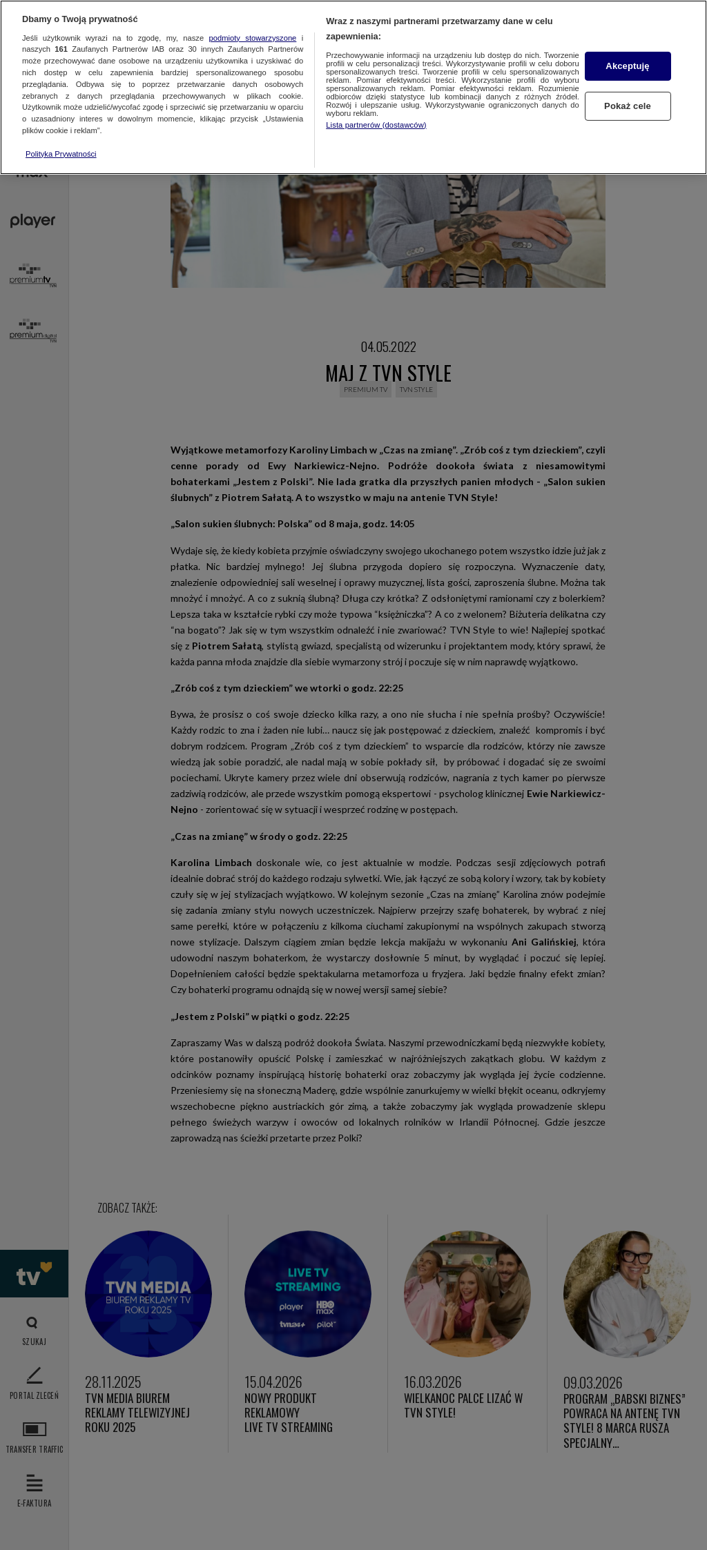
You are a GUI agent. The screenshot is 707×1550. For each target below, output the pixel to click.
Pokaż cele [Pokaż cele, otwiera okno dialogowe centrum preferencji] (627, 106)
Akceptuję (627, 66)
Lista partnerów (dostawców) (376, 125)
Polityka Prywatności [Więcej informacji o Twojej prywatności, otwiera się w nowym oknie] (61, 154)
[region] (353, 87)
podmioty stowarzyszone (253, 38)
